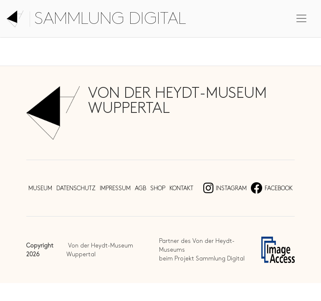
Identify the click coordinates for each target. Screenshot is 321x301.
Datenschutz (76, 188)
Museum (40, 188)
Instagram (225, 188)
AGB (140, 188)
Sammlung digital (110, 19)
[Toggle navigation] (301, 18)
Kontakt (181, 188)
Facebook (272, 188)
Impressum (115, 188)
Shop (157, 188)
